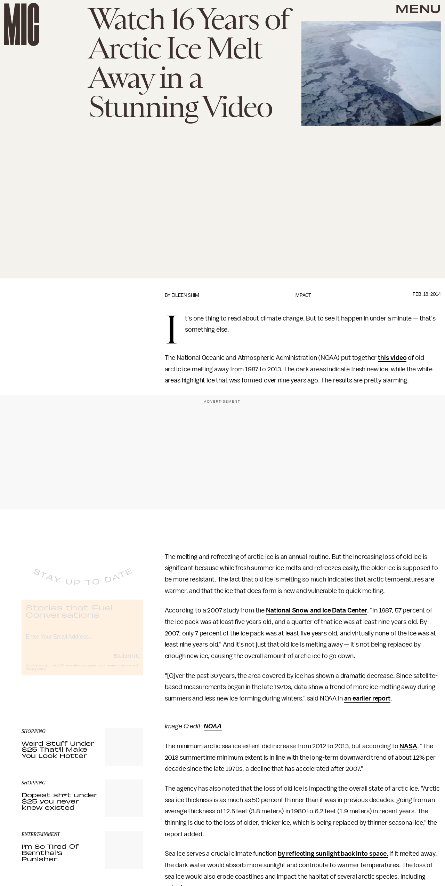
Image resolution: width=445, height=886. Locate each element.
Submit (126, 661)
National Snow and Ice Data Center (316, 610)
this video (392, 357)
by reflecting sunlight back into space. (333, 853)
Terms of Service (119, 671)
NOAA (212, 726)
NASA (408, 746)
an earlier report (367, 698)
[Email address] (82, 641)
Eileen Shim (185, 295)
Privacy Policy (36, 675)
